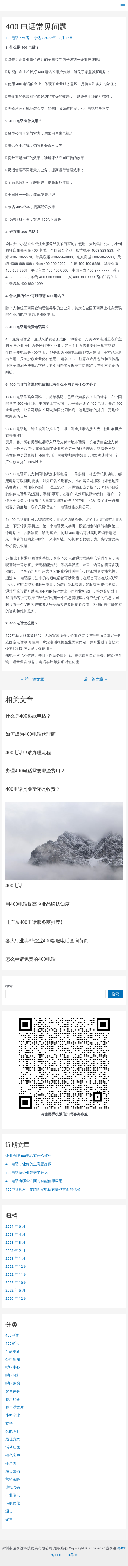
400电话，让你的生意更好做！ (30, 1164)
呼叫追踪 (12, 1383)
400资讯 (12, 1343)
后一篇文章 (96, 679)
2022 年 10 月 (16, 1282)
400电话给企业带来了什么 (26, 1172)
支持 (9, 1423)
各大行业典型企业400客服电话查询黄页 (46, 940)
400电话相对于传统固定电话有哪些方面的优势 (42, 1189)
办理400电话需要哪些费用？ (35, 770)
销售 (9, 1519)
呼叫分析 (12, 1375)
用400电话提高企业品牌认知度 (37, 904)
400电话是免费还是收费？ (32, 789)
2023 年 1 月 (15, 1258)
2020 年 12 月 (16, 1298)
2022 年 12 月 (16, 1266)
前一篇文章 (32, 679)
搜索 (9, 986)
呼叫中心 (12, 1367)
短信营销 (12, 1471)
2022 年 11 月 (16, 1274)
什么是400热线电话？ (28, 716)
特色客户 (12, 1455)
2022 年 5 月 (15, 1290)
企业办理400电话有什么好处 (28, 1156)
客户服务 (12, 1399)
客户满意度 (14, 1407)
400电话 (12, 38)
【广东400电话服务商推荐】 (35, 922)
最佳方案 (12, 1439)
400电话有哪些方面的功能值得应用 (33, 1181)
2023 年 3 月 (15, 1242)
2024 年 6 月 (15, 1226)
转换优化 (12, 1503)
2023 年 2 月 (15, 1250)
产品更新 (12, 1351)
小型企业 (12, 1415)
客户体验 (12, 1391)
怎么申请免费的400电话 (30, 959)
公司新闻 (12, 1359)
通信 (9, 1511)
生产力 (10, 1463)
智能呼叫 (12, 1431)
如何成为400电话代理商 (30, 734)
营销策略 (12, 1479)
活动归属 (12, 1447)
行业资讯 (12, 1495)
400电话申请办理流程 (28, 752)
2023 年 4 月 (15, 1234)
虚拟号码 (12, 1487)
